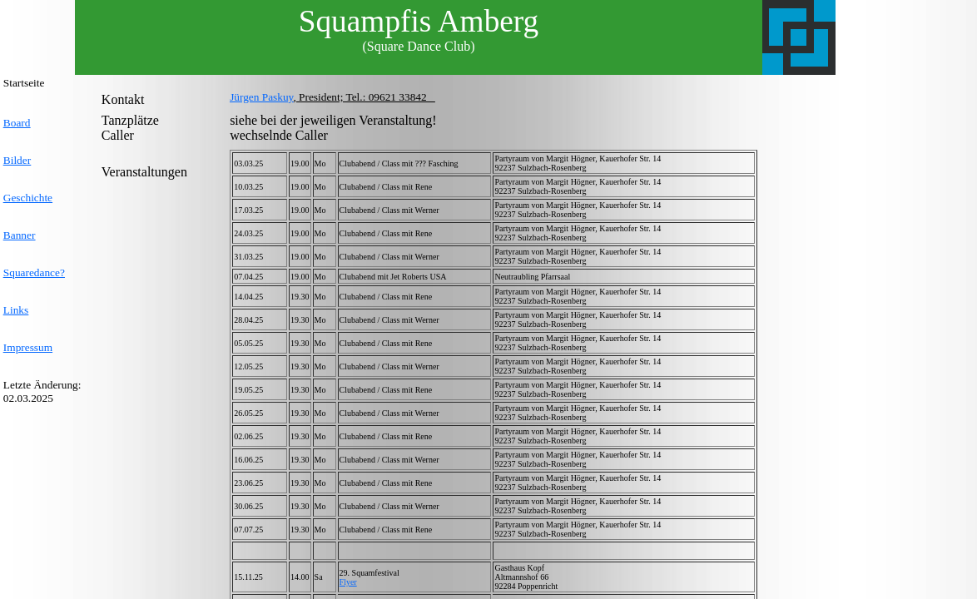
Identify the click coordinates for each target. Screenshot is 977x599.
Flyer (348, 582)
